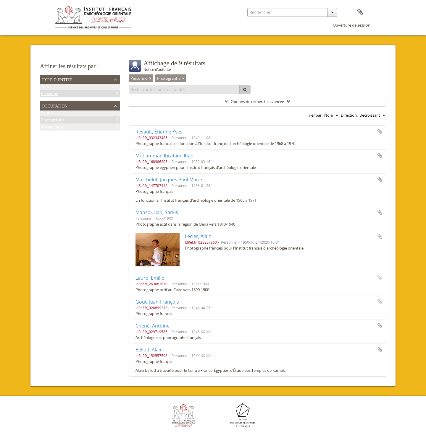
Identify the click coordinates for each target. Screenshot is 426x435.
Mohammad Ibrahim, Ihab (164, 155)
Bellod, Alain (149, 349)
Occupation (54, 105)
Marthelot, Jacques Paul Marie (168, 179)
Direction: (349, 115)
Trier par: (314, 115)
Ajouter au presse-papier (380, 132)
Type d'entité (57, 79)
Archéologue (52, 128)
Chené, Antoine (152, 325)
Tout (45, 87)
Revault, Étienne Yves (159, 131)
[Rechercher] (245, 89)
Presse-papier (360, 12)
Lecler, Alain (198, 236)
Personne (49, 94)
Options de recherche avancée (257, 101)
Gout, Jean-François (157, 302)
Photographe (52, 121)
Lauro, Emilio (149, 278)
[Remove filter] (150, 78)
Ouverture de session (351, 25)
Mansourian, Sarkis (156, 212)
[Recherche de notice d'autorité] (184, 89)
